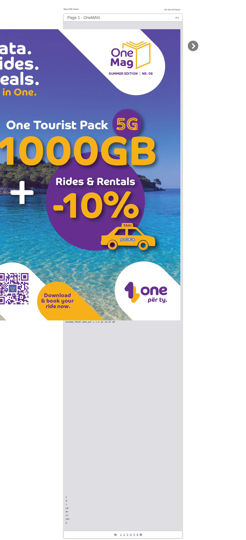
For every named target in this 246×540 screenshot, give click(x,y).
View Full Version (173, 10)
